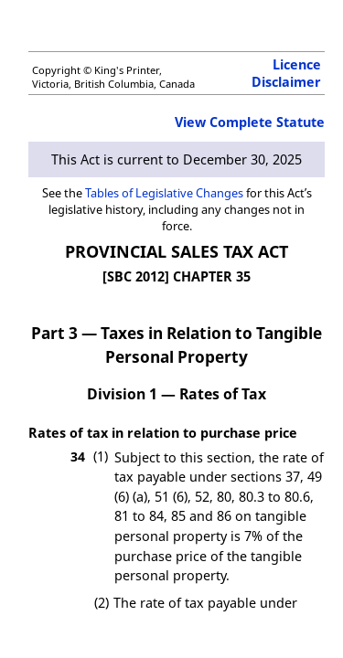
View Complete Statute (250, 122)
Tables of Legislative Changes (164, 193)
